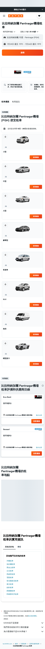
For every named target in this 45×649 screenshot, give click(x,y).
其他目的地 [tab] (9, 547)
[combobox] (9, 31)
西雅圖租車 (11, 591)
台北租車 (10, 571)
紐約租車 (10, 587)
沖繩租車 (10, 561)
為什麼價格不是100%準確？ (24, 631)
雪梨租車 (10, 577)
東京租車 (10, 584)
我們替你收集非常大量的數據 (24, 627)
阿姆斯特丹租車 (12, 594)
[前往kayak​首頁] (15, 15)
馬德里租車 (11, 574)
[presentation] (43, 386)
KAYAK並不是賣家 (24, 623)
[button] (42, 9)
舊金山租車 (11, 567)
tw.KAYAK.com (7, 644)
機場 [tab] (19, 547)
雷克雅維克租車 (12, 581)
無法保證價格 (32, 616)
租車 (16, 644)
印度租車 (23, 644)
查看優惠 (36, 157)
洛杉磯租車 (11, 564)
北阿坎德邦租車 (34, 644)
